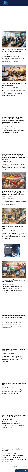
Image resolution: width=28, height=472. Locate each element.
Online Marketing (6, 87)
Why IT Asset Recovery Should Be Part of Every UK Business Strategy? (14, 50)
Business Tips (5, 353)
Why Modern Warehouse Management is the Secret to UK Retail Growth (14, 316)
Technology (5, 54)
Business (4, 126)
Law (3, 419)
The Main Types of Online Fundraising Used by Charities (13, 280)
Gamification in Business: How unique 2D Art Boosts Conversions (13, 350)
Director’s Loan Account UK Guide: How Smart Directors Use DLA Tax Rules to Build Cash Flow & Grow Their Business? (14, 156)
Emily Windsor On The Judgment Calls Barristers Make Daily (14, 416)
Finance (4, 198)
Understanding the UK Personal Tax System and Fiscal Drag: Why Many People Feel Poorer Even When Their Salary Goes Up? (13, 193)
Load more (14, 466)
